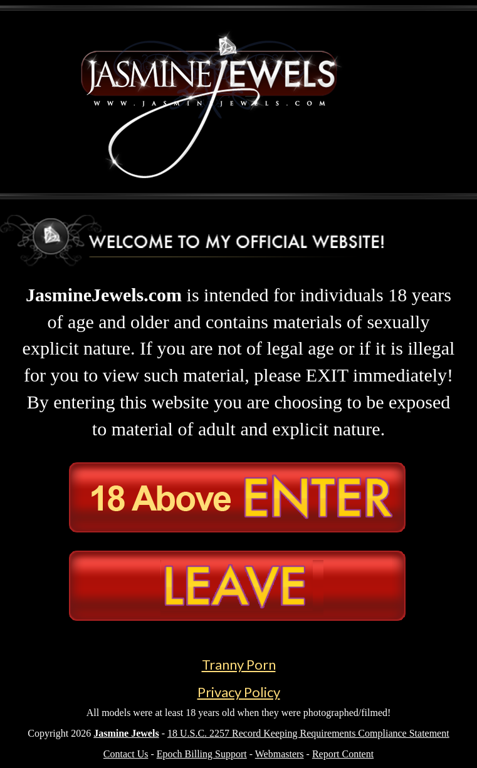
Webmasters (279, 754)
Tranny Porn (239, 664)
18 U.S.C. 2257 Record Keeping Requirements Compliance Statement (308, 733)
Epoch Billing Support (202, 754)
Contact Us (126, 754)
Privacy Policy (238, 691)
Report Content (343, 754)
